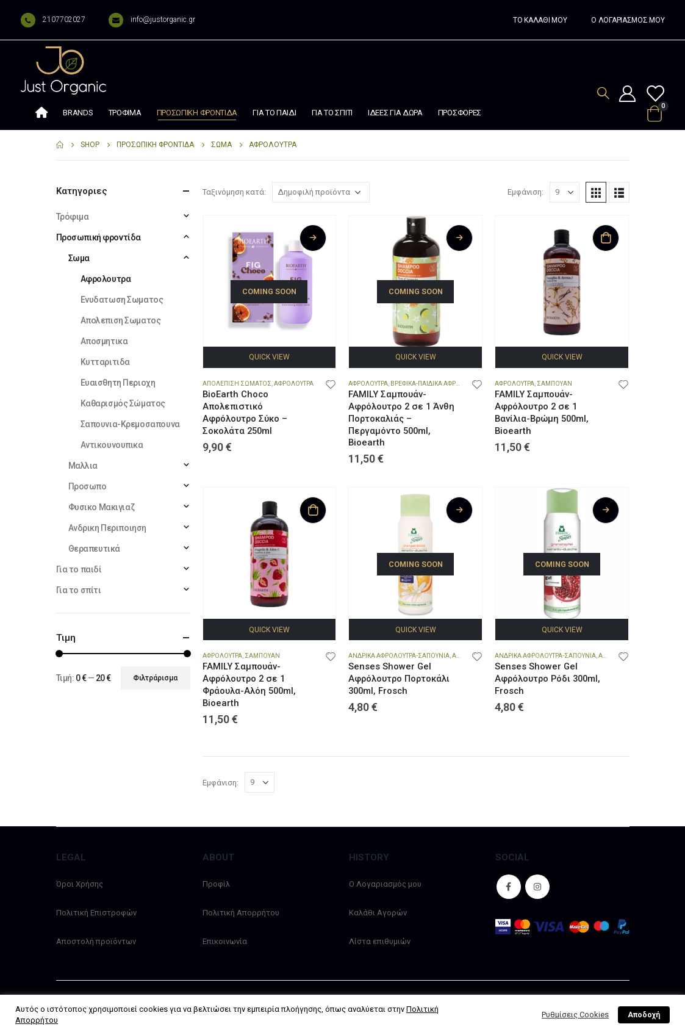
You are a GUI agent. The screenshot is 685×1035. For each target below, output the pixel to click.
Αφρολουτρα (294, 383)
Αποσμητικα (104, 341)
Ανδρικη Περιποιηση (107, 528)
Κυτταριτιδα (105, 362)
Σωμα (79, 258)
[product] (269, 281)
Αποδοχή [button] (644, 1015)
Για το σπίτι (332, 112)
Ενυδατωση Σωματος (122, 300)
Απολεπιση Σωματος (237, 383)
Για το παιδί (274, 112)
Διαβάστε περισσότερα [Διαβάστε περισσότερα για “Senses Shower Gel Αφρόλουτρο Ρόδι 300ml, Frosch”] (605, 510)
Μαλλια (83, 466)
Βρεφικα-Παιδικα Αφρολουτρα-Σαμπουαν (455, 383)
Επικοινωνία (225, 941)
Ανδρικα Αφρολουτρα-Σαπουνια (399, 655)
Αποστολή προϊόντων (96, 941)
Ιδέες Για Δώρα (395, 112)
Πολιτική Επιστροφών (96, 912)
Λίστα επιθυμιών (380, 941)
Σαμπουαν (554, 383)
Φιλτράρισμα (155, 678)
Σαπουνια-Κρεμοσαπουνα (130, 424)
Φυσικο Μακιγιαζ (101, 507)
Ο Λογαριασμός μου (385, 884)
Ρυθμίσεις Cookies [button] (575, 1014)
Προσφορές (459, 112)
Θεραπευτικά (94, 549)
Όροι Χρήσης (79, 884)
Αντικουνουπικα (112, 445)
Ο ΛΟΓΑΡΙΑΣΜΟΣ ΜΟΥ (627, 20)
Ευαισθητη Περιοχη (118, 383)
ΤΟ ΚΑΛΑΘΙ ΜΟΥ (540, 20)
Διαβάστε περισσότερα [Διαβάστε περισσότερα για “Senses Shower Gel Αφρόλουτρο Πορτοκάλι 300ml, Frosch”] (459, 510)
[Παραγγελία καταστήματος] (321, 192)
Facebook (509, 887)
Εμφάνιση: (525, 192)
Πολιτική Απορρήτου (241, 912)
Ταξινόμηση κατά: (234, 192)
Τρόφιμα (125, 112)
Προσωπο (87, 486)
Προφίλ (216, 884)
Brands (78, 112)
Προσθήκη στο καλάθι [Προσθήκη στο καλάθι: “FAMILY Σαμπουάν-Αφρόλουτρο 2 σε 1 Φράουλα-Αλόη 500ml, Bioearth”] (312, 510)
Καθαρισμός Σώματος (123, 403)
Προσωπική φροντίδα (197, 112)
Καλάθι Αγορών (378, 912)
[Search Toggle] (603, 93)
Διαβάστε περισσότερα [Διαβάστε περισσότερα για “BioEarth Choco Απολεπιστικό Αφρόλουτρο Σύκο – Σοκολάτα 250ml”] (312, 238)
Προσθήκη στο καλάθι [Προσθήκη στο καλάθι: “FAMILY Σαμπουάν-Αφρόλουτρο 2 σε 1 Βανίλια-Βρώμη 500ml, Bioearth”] (605, 238)
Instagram (537, 887)
